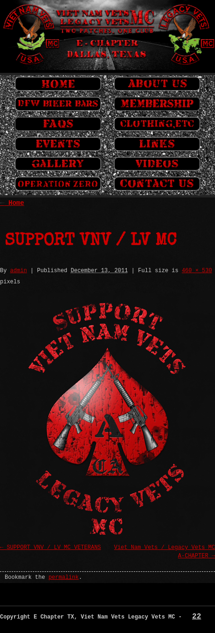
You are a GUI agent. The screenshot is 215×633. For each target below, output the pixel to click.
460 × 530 (197, 270)
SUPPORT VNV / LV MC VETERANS (54, 547)
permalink (64, 577)
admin (18, 270)
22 (196, 616)
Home (12, 203)
